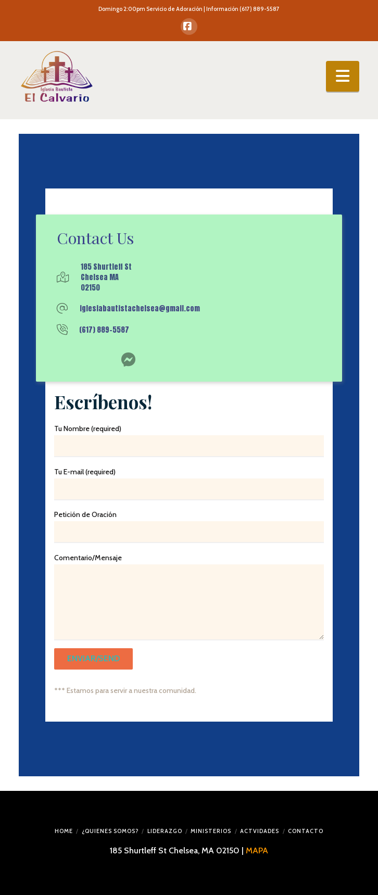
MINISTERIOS (211, 831)
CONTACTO (305, 831)
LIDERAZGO (164, 831)
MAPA (257, 850)
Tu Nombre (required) (189, 438)
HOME (64, 831)
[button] (342, 76)
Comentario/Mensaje (189, 564)
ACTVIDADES (259, 831)
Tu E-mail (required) (189, 481)
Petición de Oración (189, 524)
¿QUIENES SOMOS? (110, 831)
